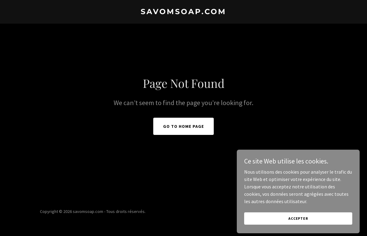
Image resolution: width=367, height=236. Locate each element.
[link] (183, 12)
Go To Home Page (183, 126)
